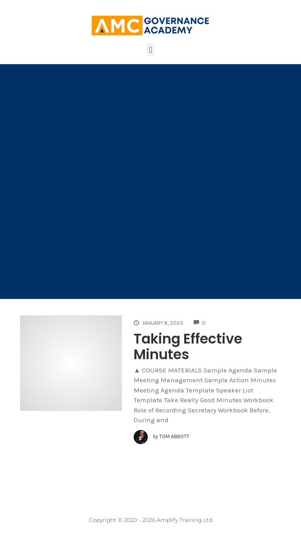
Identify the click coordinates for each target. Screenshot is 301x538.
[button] (150, 49)
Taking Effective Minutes (188, 346)
